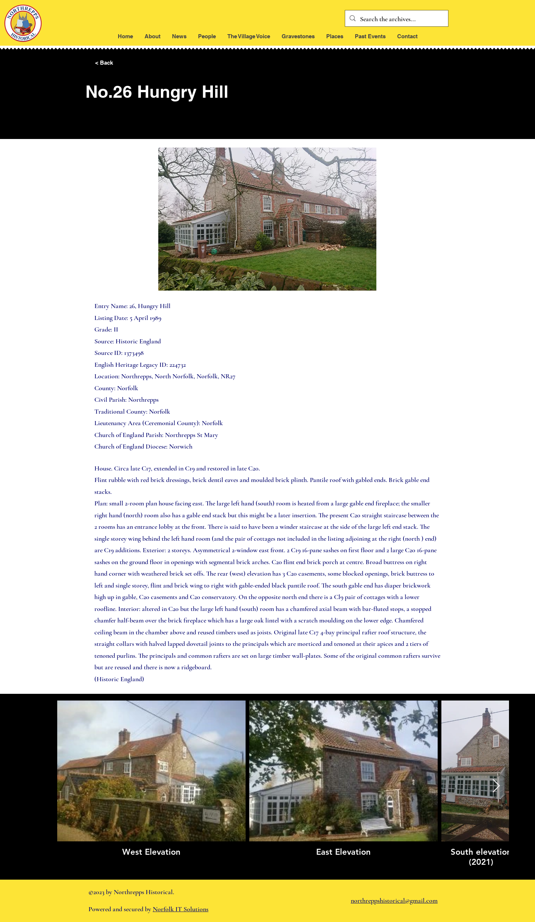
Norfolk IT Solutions (180, 909)
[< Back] (119, 62)
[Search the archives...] (396, 19)
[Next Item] (496, 786)
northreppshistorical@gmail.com (394, 900)
